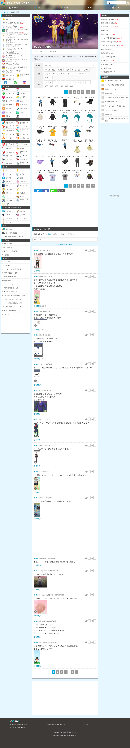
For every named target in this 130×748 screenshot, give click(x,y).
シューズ (48, 77)
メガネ (67, 70)
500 (66, 86)
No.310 (36, 571)
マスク (60, 70)
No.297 (36, 621)
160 (73, 82)
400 (61, 86)
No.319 (36, 498)
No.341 (36, 250)
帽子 (53, 70)
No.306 (36, 595)
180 (78, 82)
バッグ (47, 74)
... (85, 91)
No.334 (36, 311)
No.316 (36, 445)
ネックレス (76, 70)
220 (88, 82)
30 (88, 92)
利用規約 (56, 732)
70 (50, 82)
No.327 (36, 390)
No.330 (36, 364)
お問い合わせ (72, 732)
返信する (37, 271)
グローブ (55, 74)
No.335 (36, 335)
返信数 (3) (37, 385)
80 (58, 82)
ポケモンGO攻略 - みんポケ (18, 2)
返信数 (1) (37, 329)
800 (71, 86)
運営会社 (63, 732)
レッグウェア (81, 74)
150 (68, 82)
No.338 (36, 276)
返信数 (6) (37, 565)
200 (83, 82)
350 (56, 86)
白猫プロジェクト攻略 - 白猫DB (19, 725)
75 (54, 82)
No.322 (36, 472)
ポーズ (47, 70)
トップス (85, 70)
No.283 (36, 558)
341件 (54, 51)
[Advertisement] (65, 211)
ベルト (63, 74)
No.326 (36, 419)
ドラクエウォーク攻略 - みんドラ (55, 725)
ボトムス (71, 74)
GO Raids (85, 725)
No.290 (36, 642)
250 (46, 86)
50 (46, 82)
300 (51, 86)
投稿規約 (47, 234)
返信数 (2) (37, 306)
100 (63, 82)
